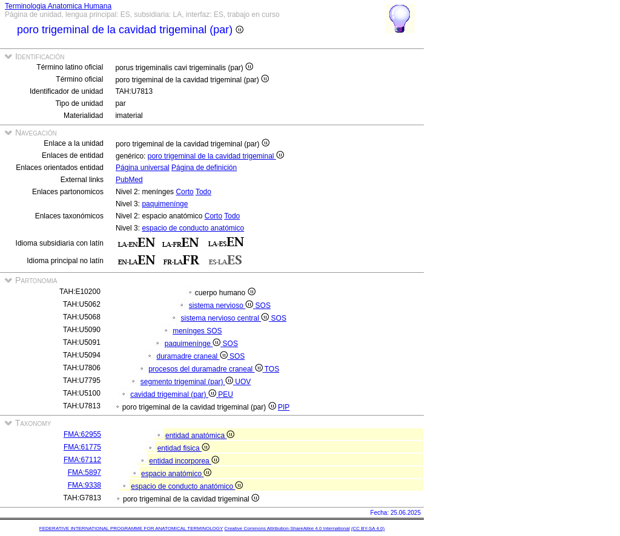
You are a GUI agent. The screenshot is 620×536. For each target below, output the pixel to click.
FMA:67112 (82, 460)
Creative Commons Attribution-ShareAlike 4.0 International (286, 528)
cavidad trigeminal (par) (174, 394)
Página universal (143, 167)
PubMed (129, 179)
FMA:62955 (82, 434)
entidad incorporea (184, 461)
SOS (263, 305)
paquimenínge (165, 204)
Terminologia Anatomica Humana (58, 6)
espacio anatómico (176, 473)
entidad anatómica (199, 435)
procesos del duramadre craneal (206, 369)
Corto (184, 192)
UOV (243, 381)
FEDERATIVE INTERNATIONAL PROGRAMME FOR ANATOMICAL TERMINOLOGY (131, 528)
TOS (272, 369)
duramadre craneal (193, 356)
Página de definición (204, 167)
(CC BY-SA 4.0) (367, 528)
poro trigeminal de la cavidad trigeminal (216, 156)
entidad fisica (183, 448)
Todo (203, 192)
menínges (189, 331)
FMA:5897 (84, 472)
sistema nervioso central (226, 318)
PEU (225, 394)
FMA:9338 (84, 485)
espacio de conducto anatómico (193, 228)
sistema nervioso (222, 305)
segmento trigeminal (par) (187, 381)
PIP (283, 407)
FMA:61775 (82, 447)
